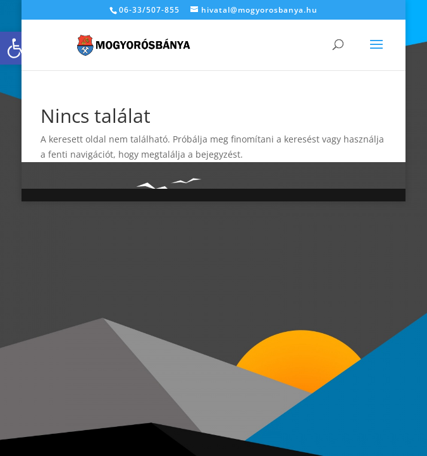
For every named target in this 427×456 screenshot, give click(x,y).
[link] (16, 48)
